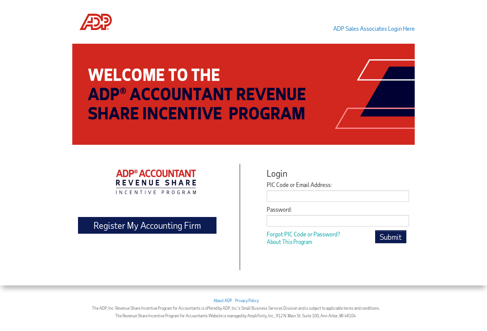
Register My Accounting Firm (147, 225)
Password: (279, 209)
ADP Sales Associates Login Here (374, 28)
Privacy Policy (247, 300)
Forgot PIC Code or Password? (303, 234)
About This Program (289, 241)
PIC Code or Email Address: (299, 184)
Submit (391, 236)
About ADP (222, 300)
